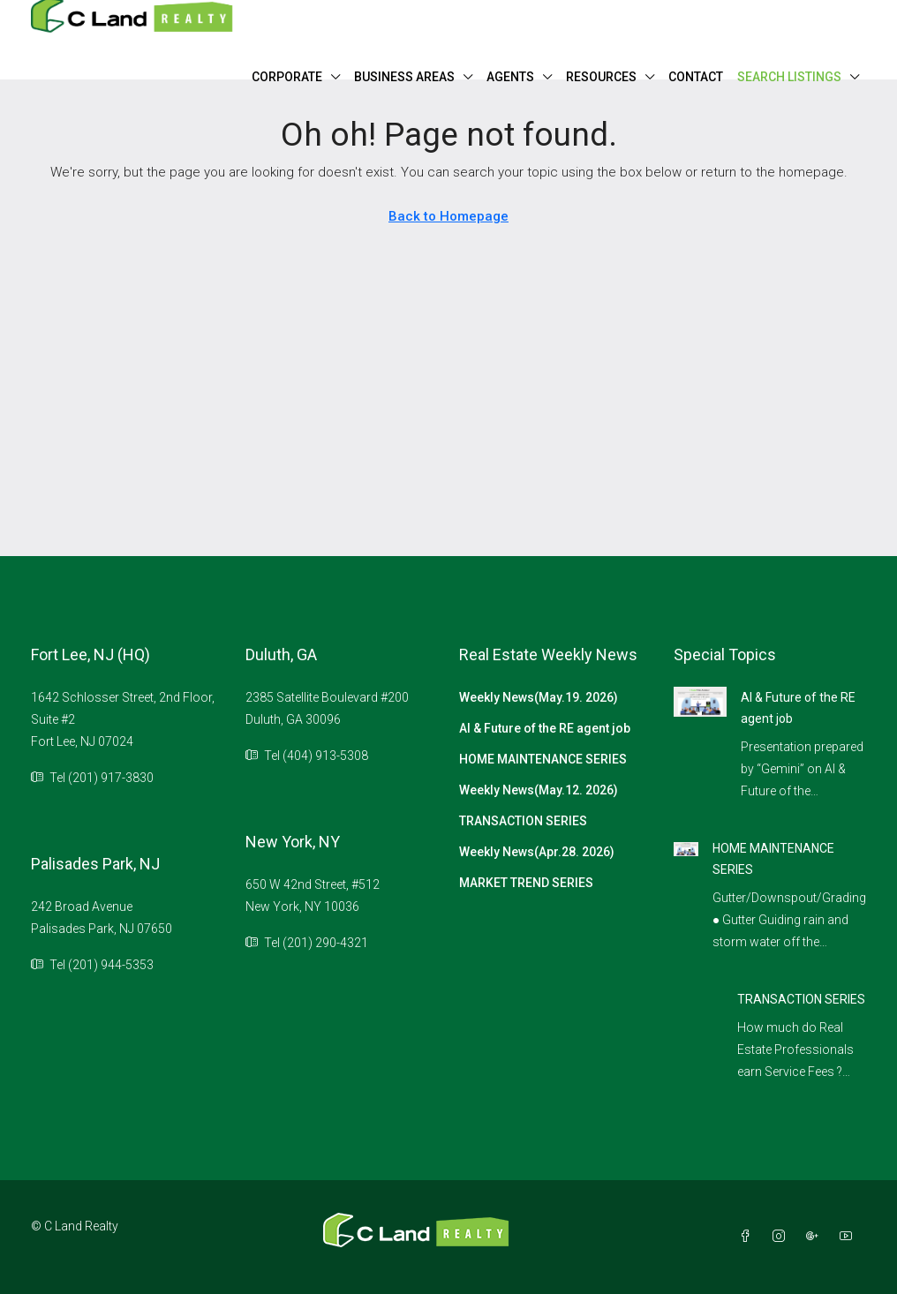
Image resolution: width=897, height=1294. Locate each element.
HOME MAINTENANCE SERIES (543, 759)
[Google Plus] (815, 1237)
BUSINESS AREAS (404, 77)
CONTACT (695, 77)
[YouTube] (849, 1237)
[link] (700, 701)
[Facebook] (748, 1237)
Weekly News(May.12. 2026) (538, 790)
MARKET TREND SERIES (526, 883)
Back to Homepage (448, 216)
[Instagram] (782, 1237)
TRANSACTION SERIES (523, 821)
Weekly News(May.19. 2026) (538, 697)
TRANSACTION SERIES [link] (801, 999)
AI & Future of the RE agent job (544, 728)
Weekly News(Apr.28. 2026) (536, 852)
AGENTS (510, 77)
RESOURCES (601, 77)
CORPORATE (287, 77)
